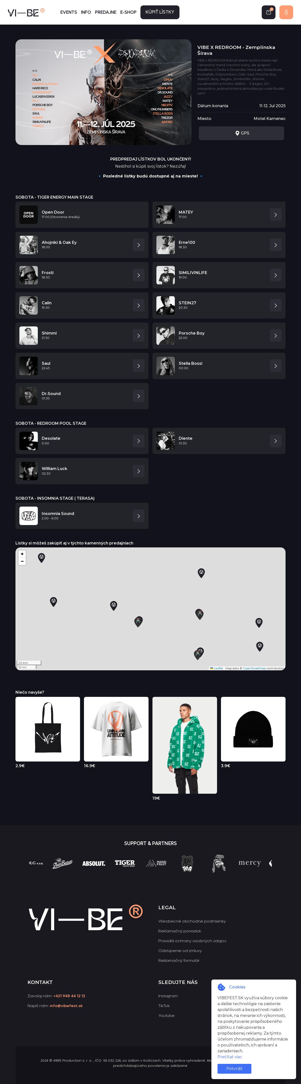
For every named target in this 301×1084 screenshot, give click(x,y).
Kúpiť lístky (160, 12)
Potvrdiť (234, 1068)
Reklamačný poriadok (179, 931)
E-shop (128, 12)
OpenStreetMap (254, 668)
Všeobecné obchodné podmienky (192, 921)
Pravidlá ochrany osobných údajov (192, 940)
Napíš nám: (55, 1005)
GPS (242, 133)
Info (86, 12)
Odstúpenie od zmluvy (180, 950)
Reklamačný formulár (179, 960)
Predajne (105, 12)
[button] (260, 647)
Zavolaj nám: (56, 995)
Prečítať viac (230, 1057)
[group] (42, 872)
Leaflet (216, 668)
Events (68, 12)
